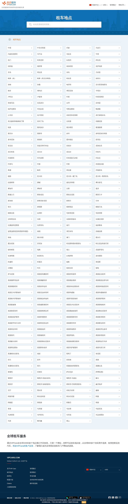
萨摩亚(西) (99, 372)
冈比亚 (39, 72)
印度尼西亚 (100, 97)
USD (104, 5)
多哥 (68, 133)
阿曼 (97, 396)
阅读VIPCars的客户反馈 (23, 446)
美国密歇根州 (100, 305)
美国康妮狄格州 (72, 311)
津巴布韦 (69, 231)
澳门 (68, 237)
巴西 (68, 164)
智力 (9, 207)
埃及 (9, 127)
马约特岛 (40, 415)
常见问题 (33, 476)
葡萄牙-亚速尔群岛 (43, 378)
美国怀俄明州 (42, 317)
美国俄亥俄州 (71, 280)
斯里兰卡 (99, 194)
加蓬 (38, 84)
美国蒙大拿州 (13, 341)
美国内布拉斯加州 (72, 286)
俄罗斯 (39, 66)
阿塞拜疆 (11, 396)
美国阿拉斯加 (13, 347)
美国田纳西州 (71, 329)
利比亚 (68, 78)
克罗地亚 (99, 66)
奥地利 (39, 139)
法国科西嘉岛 (71, 219)
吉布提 (98, 103)
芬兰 (9, 360)
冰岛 (68, 72)
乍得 (97, 54)
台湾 (68, 103)
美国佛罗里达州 (13, 280)
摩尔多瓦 (99, 182)
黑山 (68, 421)
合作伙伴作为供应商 (36, 480)
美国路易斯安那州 (72, 341)
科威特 (10, 262)
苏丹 (38, 360)
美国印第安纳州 (72, 298)
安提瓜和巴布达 (42, 146)
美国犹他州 (41, 329)
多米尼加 (11, 139)
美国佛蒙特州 (42, 280)
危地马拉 (11, 103)
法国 (38, 219)
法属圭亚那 (100, 219)
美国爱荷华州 (71, 323)
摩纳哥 (39, 188)
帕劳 (38, 170)
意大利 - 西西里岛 (102, 176)
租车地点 (10, 472)
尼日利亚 (11, 152)
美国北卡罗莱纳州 (14, 292)
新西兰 (68, 201)
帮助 (121, 5)
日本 (97, 201)
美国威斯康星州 (42, 305)
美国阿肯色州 (42, 347)
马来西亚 (11, 415)
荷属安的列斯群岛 (72, 366)
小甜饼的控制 (11, 487)
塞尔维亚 (69, 127)
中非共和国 (41, 48)
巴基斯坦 (11, 158)
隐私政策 (9, 498)
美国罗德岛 (70, 335)
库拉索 (68, 170)
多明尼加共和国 (101, 133)
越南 (97, 390)
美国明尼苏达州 (42, 323)
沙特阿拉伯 (12, 219)
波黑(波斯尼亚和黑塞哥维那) (18, 231)
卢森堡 (39, 97)
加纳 (9, 84)
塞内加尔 (40, 127)
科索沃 (39, 262)
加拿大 (98, 78)
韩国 (97, 402)
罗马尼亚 (11, 274)
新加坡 (10, 201)
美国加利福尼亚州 (102, 286)
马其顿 (39, 409)
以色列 (68, 60)
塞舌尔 (10, 133)
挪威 (38, 182)
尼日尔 (39, 152)
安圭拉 (10, 146)
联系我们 (33, 472)
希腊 (9, 170)
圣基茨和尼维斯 (72, 115)
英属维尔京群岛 (13, 366)
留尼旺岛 (40, 256)
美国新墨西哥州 (72, 317)
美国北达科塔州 (42, 292)
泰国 (38, 231)
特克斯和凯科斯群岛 (73, 243)
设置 (76, 502)
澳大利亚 (40, 237)
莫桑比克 (99, 366)
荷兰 (38, 366)
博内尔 (39, 91)
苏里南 (68, 360)
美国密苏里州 (13, 311)
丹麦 (68, 48)
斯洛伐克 (40, 194)
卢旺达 (10, 97)
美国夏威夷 (12, 305)
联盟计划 (10, 480)
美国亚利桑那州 (42, 274)
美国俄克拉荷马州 (102, 280)
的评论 (9, 476)
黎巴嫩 (39, 421)
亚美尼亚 (40, 60)
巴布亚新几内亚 (72, 158)
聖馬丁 (68, 353)
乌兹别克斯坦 (13, 54)
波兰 (68, 225)
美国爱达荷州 (100, 323)
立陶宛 (10, 268)
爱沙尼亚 (11, 243)
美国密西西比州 (42, 311)
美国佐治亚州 (100, 274)
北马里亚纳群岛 (101, 84)
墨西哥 (39, 133)
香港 (9, 409)
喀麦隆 (98, 109)
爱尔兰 (98, 237)
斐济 (97, 188)
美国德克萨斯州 (13, 317)
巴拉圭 (98, 158)
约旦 (38, 268)
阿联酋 (39, 402)
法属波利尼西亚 (13, 225)
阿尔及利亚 (41, 396)
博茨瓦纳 (69, 91)
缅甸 (97, 268)
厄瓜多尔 (40, 103)
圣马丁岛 (40, 121)
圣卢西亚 (40, 115)
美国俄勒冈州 (13, 286)
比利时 (39, 213)
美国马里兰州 (100, 347)
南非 (9, 91)
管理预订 (113, 5)
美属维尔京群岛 (13, 353)
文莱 (68, 188)
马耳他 (68, 415)
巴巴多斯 (40, 158)
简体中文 (94, 5)
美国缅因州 (41, 335)
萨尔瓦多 (69, 372)
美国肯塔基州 (100, 335)
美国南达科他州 (42, 298)
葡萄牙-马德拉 (71, 378)
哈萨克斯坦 (12, 109)
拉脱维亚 (11, 182)
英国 (97, 360)
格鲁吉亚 (11, 213)
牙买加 (39, 243)
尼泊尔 (68, 152)
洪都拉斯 (99, 231)
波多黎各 (99, 225)
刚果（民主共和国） (44, 78)
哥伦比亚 (40, 109)
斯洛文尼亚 (70, 194)
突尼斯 (98, 262)
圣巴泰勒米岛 (100, 115)
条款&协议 (18, 498)
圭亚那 (68, 121)
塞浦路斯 (99, 127)
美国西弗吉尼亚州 (43, 341)
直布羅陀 (99, 256)
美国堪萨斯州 (100, 298)
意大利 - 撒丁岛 (71, 176)
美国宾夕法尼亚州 (72, 305)
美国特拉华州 (13, 329)
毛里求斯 (99, 213)
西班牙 (10, 384)
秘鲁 (68, 262)
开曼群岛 (99, 170)
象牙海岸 (99, 384)
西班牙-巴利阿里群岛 (73, 384)
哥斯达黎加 (70, 109)
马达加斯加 (100, 415)
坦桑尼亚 (99, 121)
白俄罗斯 (69, 256)
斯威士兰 (11, 194)
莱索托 (10, 372)
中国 (9, 48)
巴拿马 (10, 164)
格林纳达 (69, 207)
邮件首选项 (33, 483)
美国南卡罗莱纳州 (14, 298)
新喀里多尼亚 (42, 201)
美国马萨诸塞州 (72, 347)
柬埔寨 (39, 207)
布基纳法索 (100, 164)
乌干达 (39, 54)
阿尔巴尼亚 (70, 396)
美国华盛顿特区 (101, 292)
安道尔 (68, 146)
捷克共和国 (70, 182)
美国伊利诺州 (71, 274)
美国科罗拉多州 (101, 329)
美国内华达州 (42, 286)
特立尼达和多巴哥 (102, 243)
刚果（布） (12, 78)
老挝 (38, 353)
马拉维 (68, 409)
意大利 (39, 176)
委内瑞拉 (69, 139)
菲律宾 (39, 372)
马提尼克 (99, 409)
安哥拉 (98, 139)
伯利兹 (10, 66)
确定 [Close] (83, 502)
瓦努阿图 (11, 256)
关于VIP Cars (11, 468)
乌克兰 (98, 48)
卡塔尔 (98, 91)
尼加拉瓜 (99, 146)
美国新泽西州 (100, 317)
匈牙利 (68, 84)
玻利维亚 (11, 250)
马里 (9, 421)
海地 (9, 237)
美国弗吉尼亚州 (101, 311)
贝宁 (9, 390)
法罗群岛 (40, 225)
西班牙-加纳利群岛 (43, 384)
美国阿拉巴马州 (101, 341)
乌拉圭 (68, 54)
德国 (9, 176)
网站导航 (26, 498)
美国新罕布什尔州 (14, 323)
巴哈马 (98, 152)
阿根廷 (10, 402)
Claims (9, 483)
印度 (68, 97)
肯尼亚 (98, 353)
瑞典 (38, 250)
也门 (9, 60)
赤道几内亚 (70, 390)
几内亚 (98, 72)
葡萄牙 (10, 378)
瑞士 (68, 250)
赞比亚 (39, 390)
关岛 (9, 72)
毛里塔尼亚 (70, 213)
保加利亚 (69, 66)
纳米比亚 (69, 268)
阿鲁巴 (68, 402)
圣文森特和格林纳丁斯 (16, 121)
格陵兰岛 (99, 207)
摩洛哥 (10, 188)
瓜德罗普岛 (100, 250)
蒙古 (97, 378)
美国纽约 (11, 335)
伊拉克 (98, 60)
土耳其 (10, 115)
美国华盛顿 (70, 292)
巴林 (38, 164)
